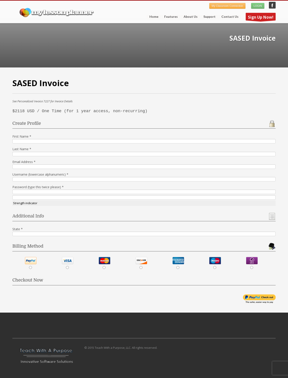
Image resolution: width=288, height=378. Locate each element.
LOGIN (258, 5)
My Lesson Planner (272, 5)
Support (208, 16)
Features (170, 16)
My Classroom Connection (227, 5)
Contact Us (229, 16)
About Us (191, 16)
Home (153, 16)
